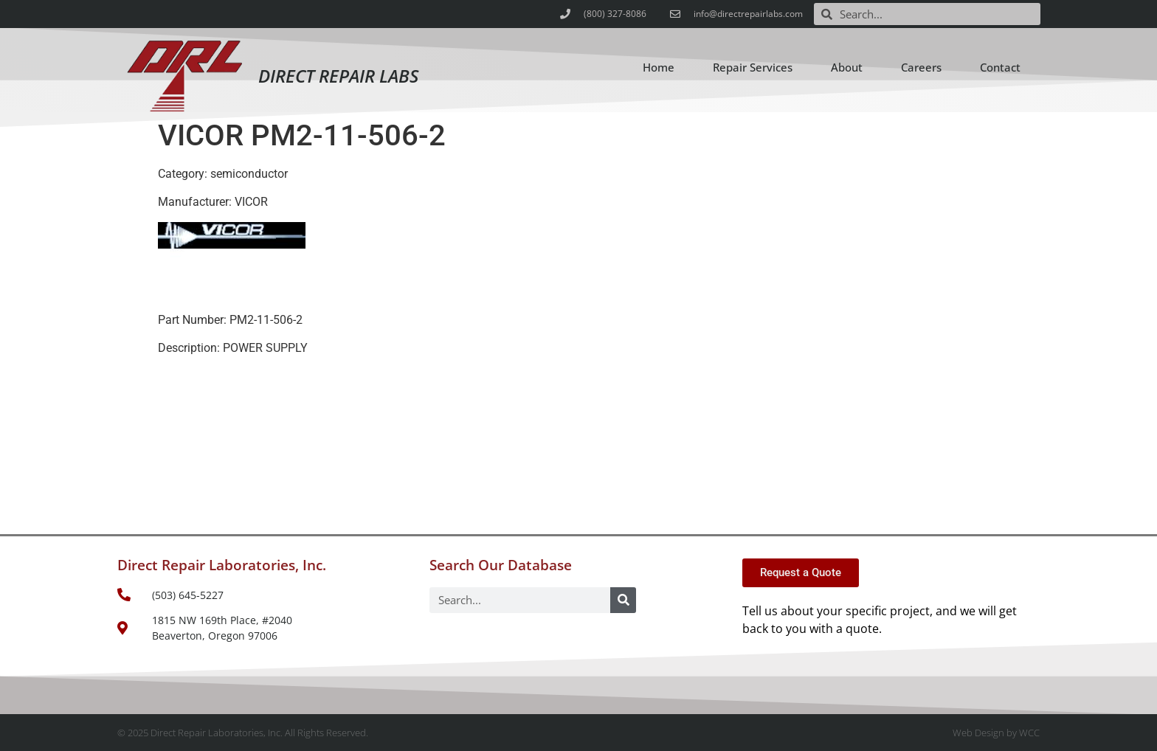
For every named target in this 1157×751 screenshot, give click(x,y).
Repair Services (752, 67)
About (847, 67)
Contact (1000, 67)
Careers (921, 67)
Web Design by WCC (996, 732)
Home (658, 67)
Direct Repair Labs (338, 75)
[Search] (623, 600)
